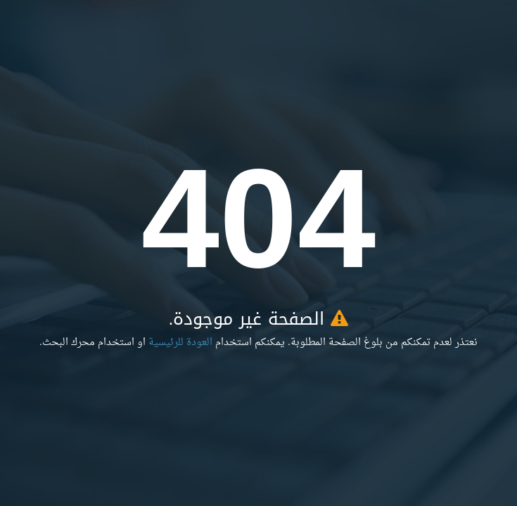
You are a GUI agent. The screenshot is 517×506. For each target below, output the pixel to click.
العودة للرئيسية (180, 342)
